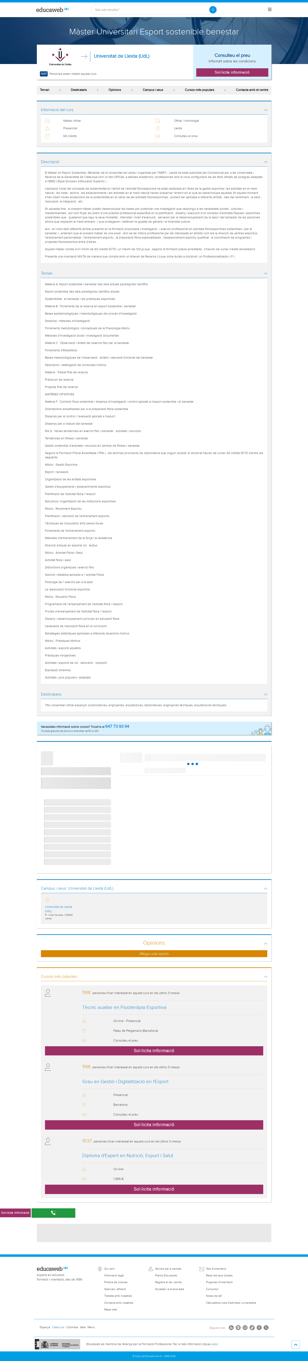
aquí (215, 1344)
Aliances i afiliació (115, 1289)
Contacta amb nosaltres (118, 1303)
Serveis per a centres (168, 1268)
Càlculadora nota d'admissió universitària (231, 1303)
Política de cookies (115, 1282)
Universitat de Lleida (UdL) (121, 56)
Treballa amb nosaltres (118, 1296)
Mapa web (110, 1309)
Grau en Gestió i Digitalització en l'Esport (125, 1082)
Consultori (212, 1289)
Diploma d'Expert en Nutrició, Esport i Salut (127, 1156)
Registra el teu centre (168, 1282)
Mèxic (91, 1327)
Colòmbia (72, 1327)
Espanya (45, 1327)
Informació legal (114, 1275)
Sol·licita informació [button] (232, 72)
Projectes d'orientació (219, 1282)
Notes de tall (214, 1296)
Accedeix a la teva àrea (169, 1289)
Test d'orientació (216, 1268)
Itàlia (82, 1327)
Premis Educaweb (166, 1275)
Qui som (109, 1268)
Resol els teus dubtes (219, 1275)
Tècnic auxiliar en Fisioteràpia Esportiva (124, 1007)
